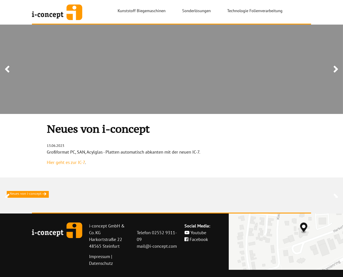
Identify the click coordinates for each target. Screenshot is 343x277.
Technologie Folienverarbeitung (254, 10)
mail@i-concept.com (157, 246)
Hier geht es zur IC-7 (66, 162)
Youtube (195, 233)
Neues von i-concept (28, 193)
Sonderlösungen (196, 10)
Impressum (99, 256)
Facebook (196, 239)
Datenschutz (101, 263)
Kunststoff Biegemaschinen (142, 10)
